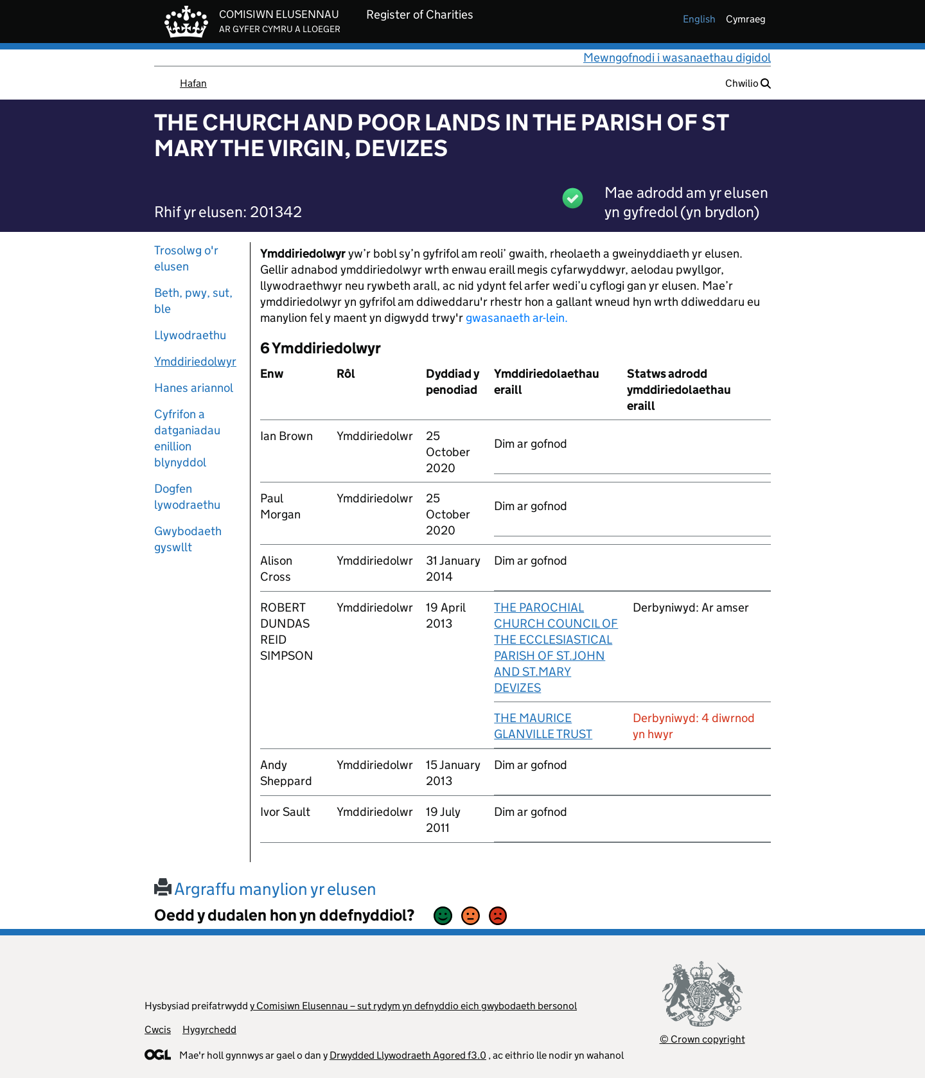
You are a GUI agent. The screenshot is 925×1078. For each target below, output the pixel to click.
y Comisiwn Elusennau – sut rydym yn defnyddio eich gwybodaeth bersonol (413, 1006)
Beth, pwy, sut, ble (193, 300)
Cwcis (158, 1029)
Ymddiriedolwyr (195, 361)
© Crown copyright (702, 1039)
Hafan (193, 83)
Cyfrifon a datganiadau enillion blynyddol (187, 438)
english (699, 19)
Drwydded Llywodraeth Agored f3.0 (408, 1055)
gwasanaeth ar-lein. (517, 317)
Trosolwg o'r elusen (186, 258)
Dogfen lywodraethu (187, 496)
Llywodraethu (190, 335)
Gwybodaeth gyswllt (188, 539)
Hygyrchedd (209, 1029)
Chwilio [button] (748, 83)
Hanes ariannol (193, 387)
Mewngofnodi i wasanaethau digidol (677, 57)
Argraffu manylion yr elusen (265, 888)
